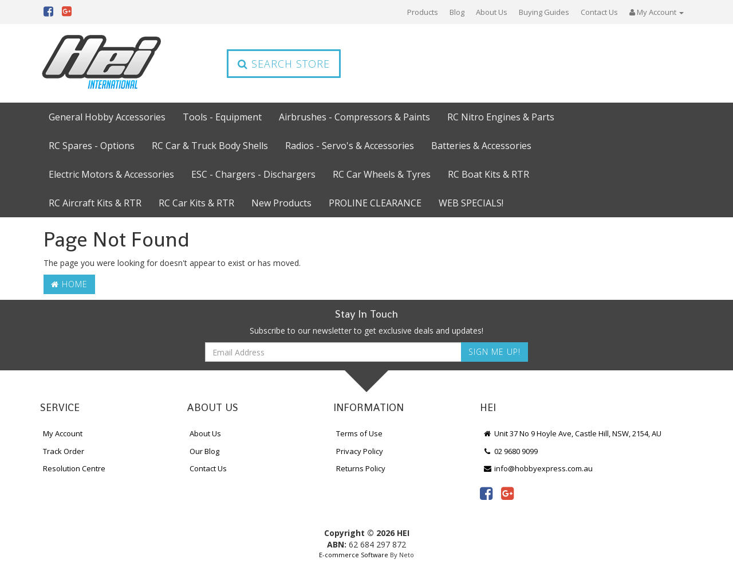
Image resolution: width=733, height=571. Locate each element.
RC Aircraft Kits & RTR (95, 203)
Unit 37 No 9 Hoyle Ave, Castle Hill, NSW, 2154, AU (572, 433)
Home (69, 284)
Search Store (284, 64)
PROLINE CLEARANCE (375, 203)
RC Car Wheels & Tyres (382, 174)
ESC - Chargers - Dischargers (253, 174)
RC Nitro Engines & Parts (500, 117)
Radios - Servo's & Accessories (349, 145)
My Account (62, 433)
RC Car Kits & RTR (196, 203)
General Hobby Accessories (107, 117)
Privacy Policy (359, 451)
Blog (457, 12)
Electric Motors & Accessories (111, 174)
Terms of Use (359, 433)
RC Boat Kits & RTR (488, 174)
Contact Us (599, 12)
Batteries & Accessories (481, 145)
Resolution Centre (74, 468)
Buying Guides (544, 12)
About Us (491, 12)
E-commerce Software (353, 554)
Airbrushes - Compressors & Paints (354, 117)
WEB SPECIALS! (471, 203)
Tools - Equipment (222, 117)
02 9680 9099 (510, 451)
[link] (486, 493)
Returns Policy (360, 468)
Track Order (63, 451)
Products (422, 12)
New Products (281, 203)
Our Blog (204, 451)
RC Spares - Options (92, 145)
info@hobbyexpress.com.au (538, 468)
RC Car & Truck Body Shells (210, 145)
